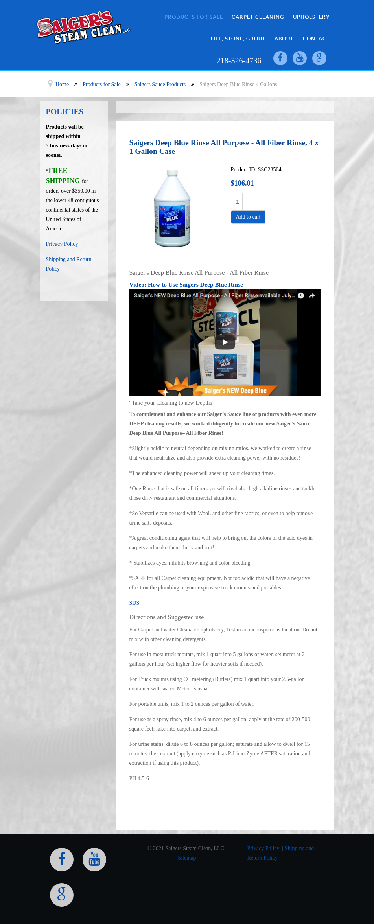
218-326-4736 (238, 60)
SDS (134, 603)
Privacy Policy (62, 244)
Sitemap (187, 857)
